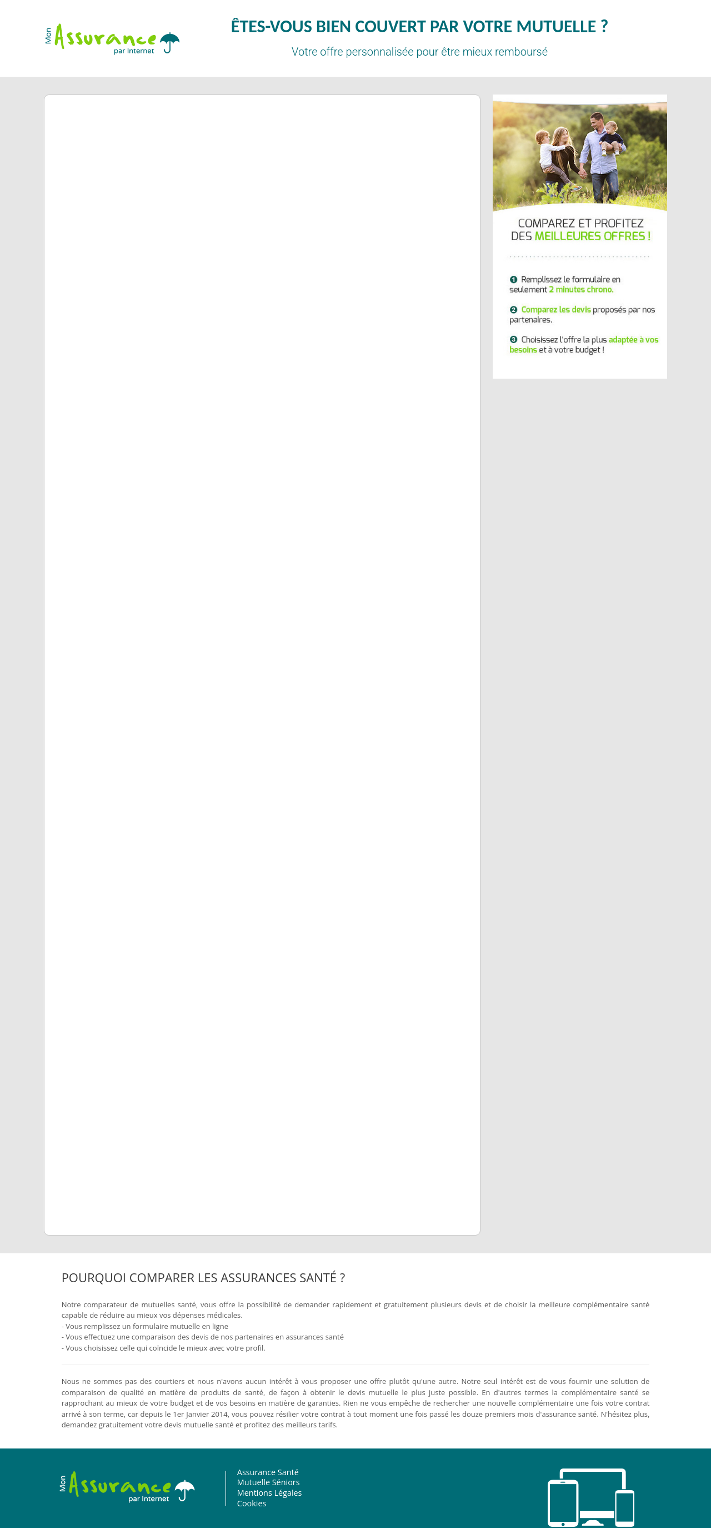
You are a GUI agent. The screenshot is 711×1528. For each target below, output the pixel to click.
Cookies (236, 1503)
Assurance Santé (252, 1472)
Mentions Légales (254, 1492)
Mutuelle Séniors (253, 1482)
